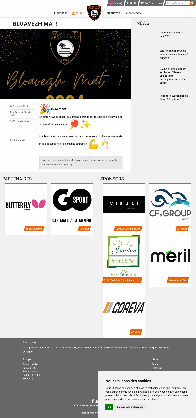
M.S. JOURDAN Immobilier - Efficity (118, 281)
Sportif (60, 13)
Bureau (155, 364)
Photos (113, 13)
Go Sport (84, 228)
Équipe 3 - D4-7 (30, 371)
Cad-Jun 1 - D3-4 (31, 375)
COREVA (136, 332)
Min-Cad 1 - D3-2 (31, 378)
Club (77, 13)
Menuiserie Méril (177, 280)
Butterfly (116, 3)
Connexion (134, 13)
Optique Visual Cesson (128, 228)
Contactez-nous (151, 3)
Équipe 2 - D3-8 (30, 368)
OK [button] (109, 407)
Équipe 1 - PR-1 (30, 364)
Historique (157, 368)
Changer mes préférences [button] (129, 407)
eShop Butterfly (34, 228)
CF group (182, 228)
